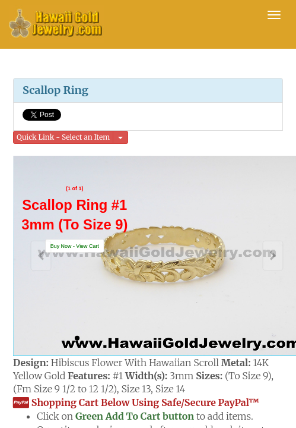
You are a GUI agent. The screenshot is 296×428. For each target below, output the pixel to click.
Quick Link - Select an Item (63, 137)
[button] (74, 246)
